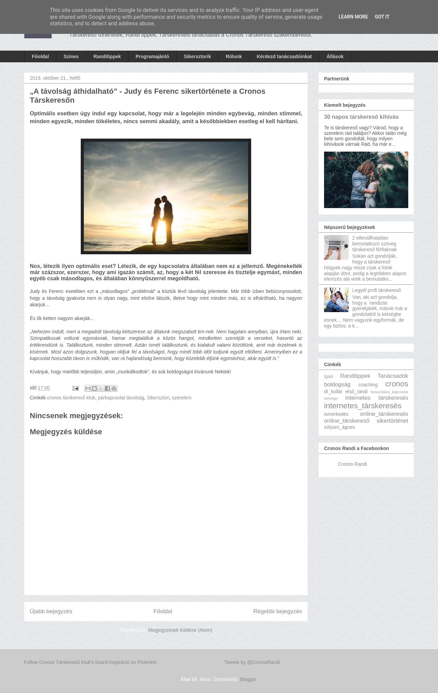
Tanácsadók (392, 376)
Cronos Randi (352, 464)
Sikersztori (158, 397)
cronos (396, 384)
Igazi (328, 376)
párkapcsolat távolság (121, 397)
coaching (367, 384)
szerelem (182, 397)
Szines (71, 56)
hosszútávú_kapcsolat (389, 392)
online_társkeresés (384, 414)
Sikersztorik (197, 56)
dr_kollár (333, 391)
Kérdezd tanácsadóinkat (284, 56)
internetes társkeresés (376, 398)
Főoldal (40, 56)
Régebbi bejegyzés (277, 611)
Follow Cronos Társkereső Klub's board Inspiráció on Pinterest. (91, 662)
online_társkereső (346, 421)
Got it (382, 17)
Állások (335, 56)
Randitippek (107, 56)
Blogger (248, 679)
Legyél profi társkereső (376, 290)
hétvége (331, 398)
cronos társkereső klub (71, 397)
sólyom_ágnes (339, 427)
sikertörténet (392, 421)
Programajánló (152, 56)
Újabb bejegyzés (51, 611)
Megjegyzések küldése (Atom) (180, 630)
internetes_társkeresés (363, 405)
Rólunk (234, 56)
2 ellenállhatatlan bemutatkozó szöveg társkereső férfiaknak (374, 243)
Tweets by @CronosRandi (252, 662)
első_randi (357, 391)
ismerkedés (336, 414)
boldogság (337, 384)
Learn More (353, 17)
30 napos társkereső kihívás (361, 117)
